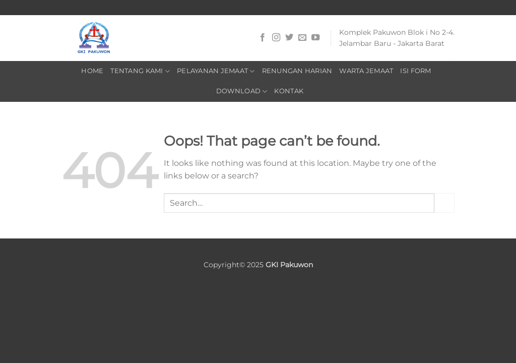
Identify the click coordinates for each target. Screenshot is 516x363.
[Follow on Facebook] (263, 37)
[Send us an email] (302, 37)
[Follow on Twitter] (289, 37)
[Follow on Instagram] (276, 37)
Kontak (288, 91)
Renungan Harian (297, 71)
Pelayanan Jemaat (216, 71)
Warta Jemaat (366, 71)
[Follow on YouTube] (315, 37)
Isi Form (415, 71)
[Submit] (444, 203)
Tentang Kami (140, 71)
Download (242, 91)
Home (92, 71)
